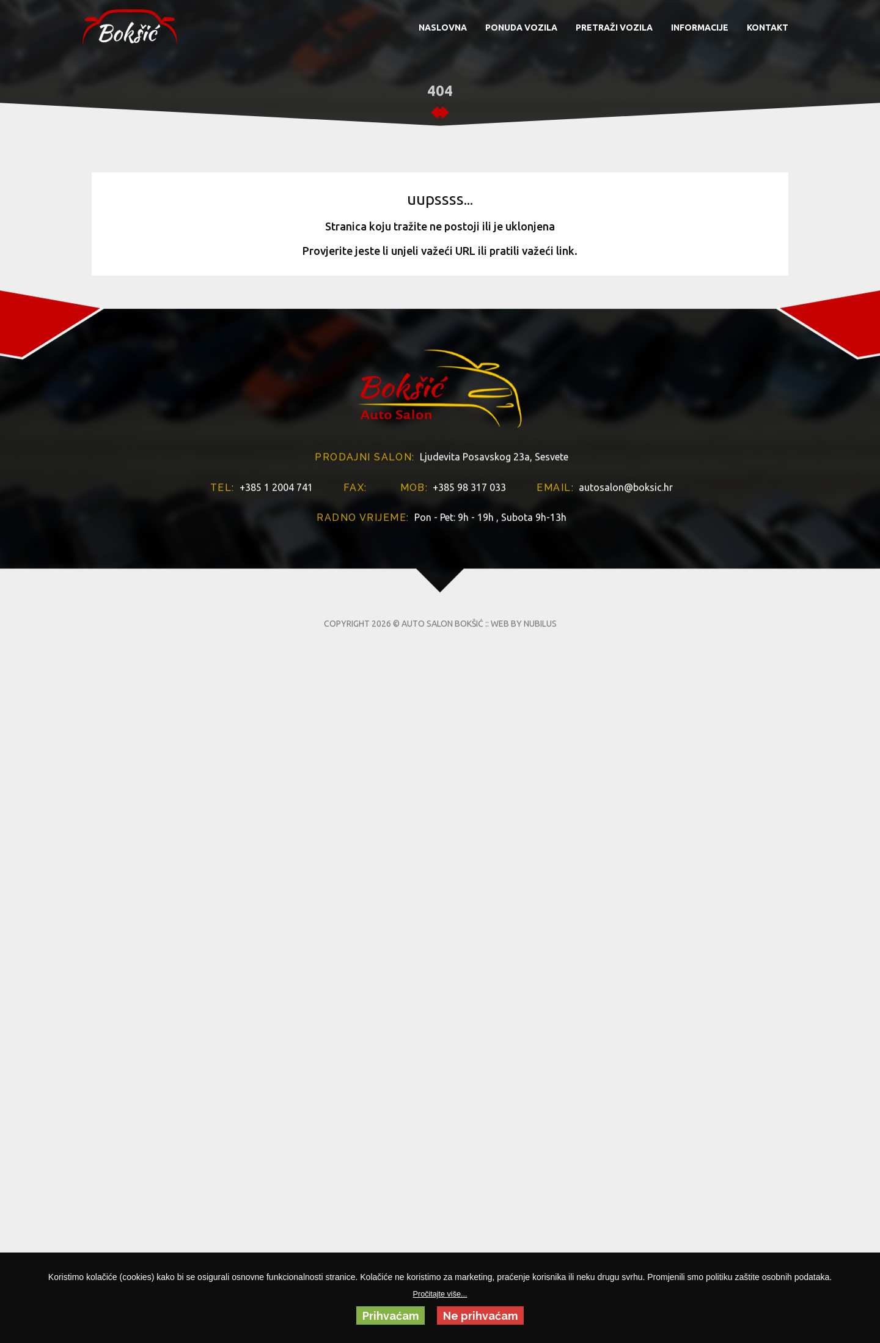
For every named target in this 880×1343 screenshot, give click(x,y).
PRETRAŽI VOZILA (614, 27)
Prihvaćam (390, 1315)
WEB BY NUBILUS (524, 775)
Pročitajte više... (440, 1294)
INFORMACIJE (699, 27)
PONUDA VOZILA (521, 27)
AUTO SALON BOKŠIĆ (442, 775)
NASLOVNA (443, 27)
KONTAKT (767, 27)
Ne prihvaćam (480, 1315)
